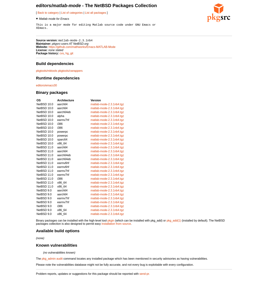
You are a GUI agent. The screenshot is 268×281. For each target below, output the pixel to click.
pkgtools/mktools (46, 73)
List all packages (95, 12)
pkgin (110, 223)
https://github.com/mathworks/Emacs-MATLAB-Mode (82, 49)
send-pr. (145, 276)
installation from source (116, 226)
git (71, 56)
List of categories (72, 12)
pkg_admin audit (52, 261)
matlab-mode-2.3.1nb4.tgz (107, 106)
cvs (62, 56)
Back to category (48, 12)
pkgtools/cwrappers (70, 73)
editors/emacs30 (46, 88)
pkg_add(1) (174, 223)
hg (67, 56)
